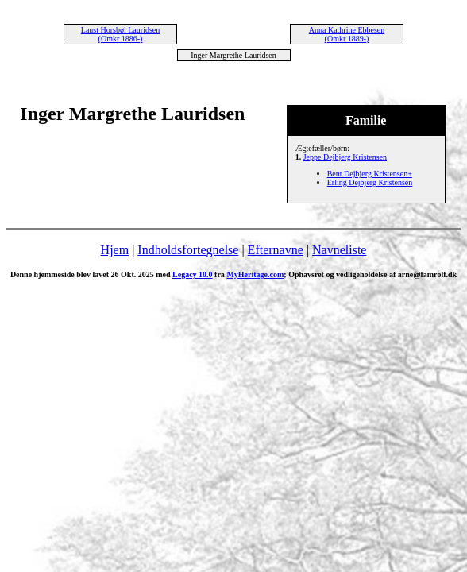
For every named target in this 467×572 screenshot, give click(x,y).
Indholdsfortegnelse (187, 250)
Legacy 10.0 (192, 274)
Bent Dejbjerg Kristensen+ (369, 173)
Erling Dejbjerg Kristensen (370, 182)
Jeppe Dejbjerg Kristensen (345, 157)
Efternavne (275, 250)
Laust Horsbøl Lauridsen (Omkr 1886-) (120, 34)
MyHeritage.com (255, 274)
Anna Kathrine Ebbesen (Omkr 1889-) (347, 34)
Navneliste (339, 250)
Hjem (115, 250)
